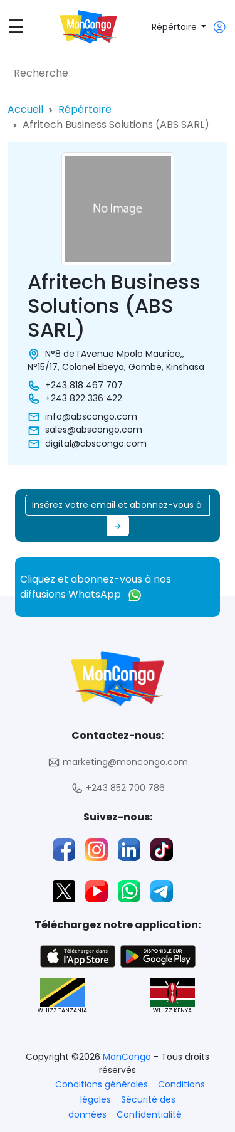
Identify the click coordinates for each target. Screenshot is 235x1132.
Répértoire (175, 27)
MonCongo (128, 1056)
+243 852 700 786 (118, 788)
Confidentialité (149, 1114)
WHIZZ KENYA (172, 996)
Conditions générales (101, 1084)
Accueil (25, 109)
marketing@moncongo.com (118, 762)
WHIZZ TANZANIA (62, 996)
